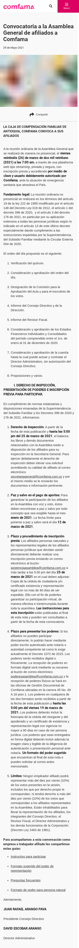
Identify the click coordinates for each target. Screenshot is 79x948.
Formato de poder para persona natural (38, 876)
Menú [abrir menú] (65, 6)
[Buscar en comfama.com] (49, 6)
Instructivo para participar (28, 843)
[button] (18, 6)
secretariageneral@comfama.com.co (36, 472)
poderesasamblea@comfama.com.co (37, 672)
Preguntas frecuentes (26, 867)
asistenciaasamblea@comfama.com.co (38, 563)
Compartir (39, 114)
